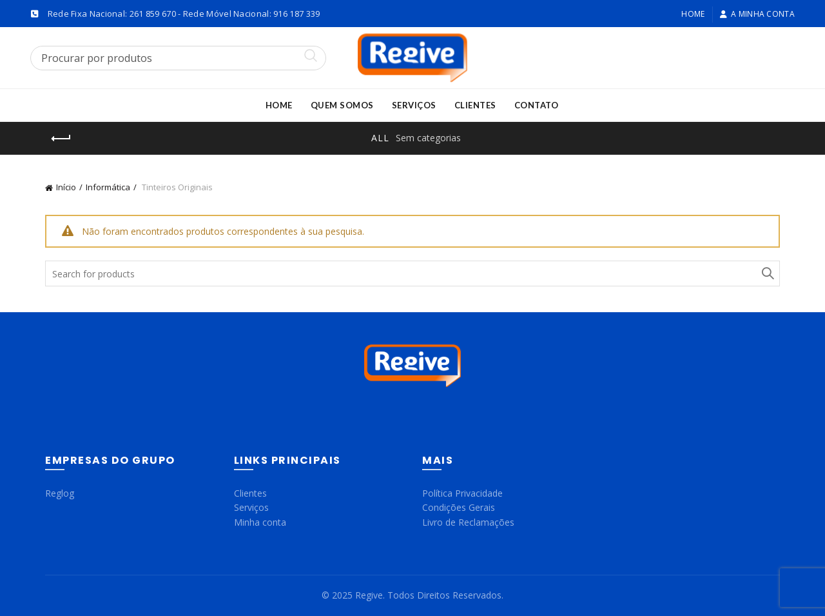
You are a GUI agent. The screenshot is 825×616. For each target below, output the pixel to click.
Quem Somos (342, 105)
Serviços (414, 105)
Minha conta (260, 522)
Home (692, 13)
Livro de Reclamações (468, 522)
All (380, 138)
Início (66, 187)
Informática (108, 187)
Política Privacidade (462, 493)
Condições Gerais (458, 507)
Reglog (59, 493)
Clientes (475, 105)
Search (767, 273)
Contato (536, 105)
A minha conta (757, 13)
